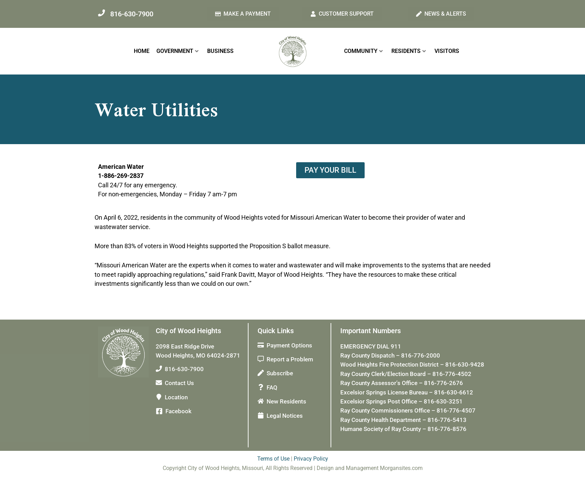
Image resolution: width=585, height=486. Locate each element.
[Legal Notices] (261, 415)
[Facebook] (159, 411)
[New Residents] (261, 401)
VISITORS (446, 51)
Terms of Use (273, 458)
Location (176, 397)
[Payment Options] (261, 345)
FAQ (272, 387)
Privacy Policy (311, 458)
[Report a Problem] (261, 359)
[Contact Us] (159, 382)
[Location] (159, 397)
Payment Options (289, 345)
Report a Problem (290, 359)
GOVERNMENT (177, 51)
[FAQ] (261, 387)
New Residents (286, 401)
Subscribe (280, 373)
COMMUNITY (363, 51)
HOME (141, 51)
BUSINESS (220, 51)
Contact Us (179, 382)
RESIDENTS (408, 51)
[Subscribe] (261, 373)
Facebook (178, 411)
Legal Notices (285, 415)
